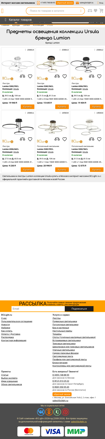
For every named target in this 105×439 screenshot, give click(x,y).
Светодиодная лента (62, 356)
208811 (29, 113)
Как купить (6, 331)
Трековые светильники (63, 343)
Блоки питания (59, 362)
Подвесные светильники (64, 321)
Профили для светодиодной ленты (69, 359)
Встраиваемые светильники (66, 340)
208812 (98, 50)
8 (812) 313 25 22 (60, 381)
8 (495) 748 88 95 (60, 375)
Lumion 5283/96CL (45, 86)
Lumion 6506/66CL (10, 149)
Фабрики (5, 328)
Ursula (16, 89)
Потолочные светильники (65, 324)
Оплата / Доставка (10, 334)
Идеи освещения (9, 381)
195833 (98, 113)
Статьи (4, 375)
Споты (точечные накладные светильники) (74, 337)
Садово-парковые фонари (65, 353)
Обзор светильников (11, 384)
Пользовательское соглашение (16, 321)
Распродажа (7, 337)
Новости (5, 324)
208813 (64, 50)
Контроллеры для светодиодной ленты (71, 366)
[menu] (17, 20)
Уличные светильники (63, 350)
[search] (81, 10)
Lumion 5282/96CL (80, 149)
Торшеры (57, 334)
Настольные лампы (62, 331)
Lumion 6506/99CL (80, 86)
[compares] (23, 76)
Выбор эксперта (9, 378)
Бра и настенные (60, 328)
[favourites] (30, 76)
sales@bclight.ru (86, 3)
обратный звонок (65, 3)
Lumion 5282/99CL (10, 86)
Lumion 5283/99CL (45, 149)
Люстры (56, 318)
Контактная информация (13, 340)
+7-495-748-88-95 (48, 3)
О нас (4, 318)
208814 (29, 50)
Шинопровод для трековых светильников (73, 347)
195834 (64, 113)
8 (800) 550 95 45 (60, 387)
